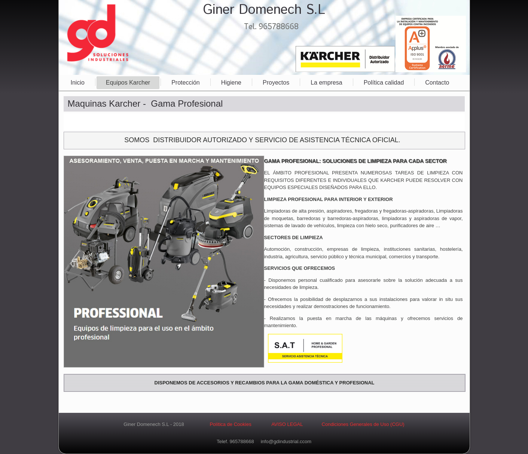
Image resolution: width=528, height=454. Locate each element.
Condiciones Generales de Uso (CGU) (362, 424)
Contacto (437, 82)
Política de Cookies (230, 424)
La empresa (326, 82)
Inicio (78, 82)
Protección (185, 82)
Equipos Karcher (128, 82)
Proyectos (276, 82)
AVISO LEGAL (287, 424)
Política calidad (384, 82)
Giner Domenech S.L (264, 10)
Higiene (231, 82)
